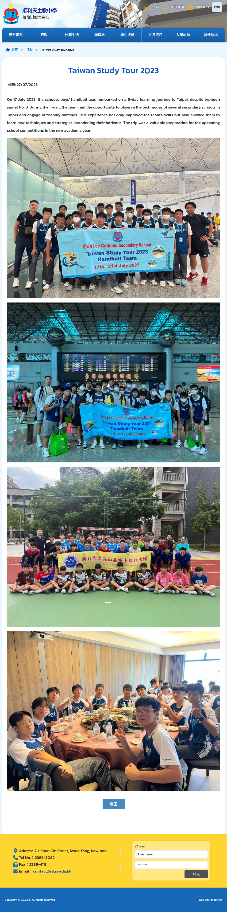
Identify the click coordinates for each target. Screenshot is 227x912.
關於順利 (16, 35)
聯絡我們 (202, 7)
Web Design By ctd (210, 900)
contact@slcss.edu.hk (52, 871)
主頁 (156, 7)
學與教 (99, 35)
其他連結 (211, 35)
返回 (114, 804)
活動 (30, 49)
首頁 (15, 49)
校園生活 (72, 35)
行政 (44, 35)
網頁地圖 (177, 7)
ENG (217, 7)
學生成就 (127, 35)
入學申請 (183, 35)
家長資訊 (155, 35)
